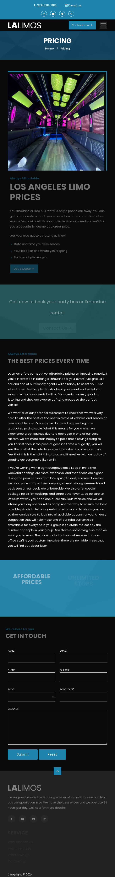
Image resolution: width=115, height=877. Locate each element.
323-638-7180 (47, 5)
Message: (13, 708)
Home (49, 48)
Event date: (67, 689)
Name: (11, 650)
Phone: (11, 670)
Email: (63, 650)
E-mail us (74, 5)
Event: (11, 689)
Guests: (64, 670)
